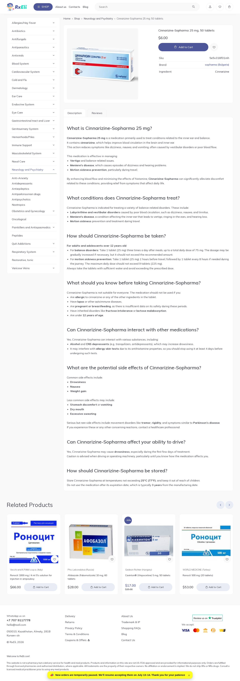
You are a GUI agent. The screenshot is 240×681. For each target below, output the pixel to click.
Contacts (75, 7)
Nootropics (18, 205)
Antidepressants (22, 183)
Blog (86, 7)
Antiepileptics (20, 189)
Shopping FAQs (131, 628)
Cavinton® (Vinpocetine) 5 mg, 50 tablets (147, 575)
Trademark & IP (130, 622)
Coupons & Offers (75, 640)
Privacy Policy (73, 628)
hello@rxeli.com (16, 624)
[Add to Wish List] (214, 47)
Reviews (97, 113)
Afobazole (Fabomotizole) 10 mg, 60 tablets (87, 577)
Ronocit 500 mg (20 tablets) (198, 575)
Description (75, 113)
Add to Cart (186, 47)
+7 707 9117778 (18, 620)
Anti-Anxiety (20, 178)
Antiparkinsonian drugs (26, 194)
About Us (127, 616)
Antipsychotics (21, 199)
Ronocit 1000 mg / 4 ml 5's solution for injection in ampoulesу (31, 577)
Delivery (70, 616)
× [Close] (189, 675)
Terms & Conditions (77, 634)
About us (61, 7)
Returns (69, 622)
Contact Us (128, 640)
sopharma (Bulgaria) (217, 64)
